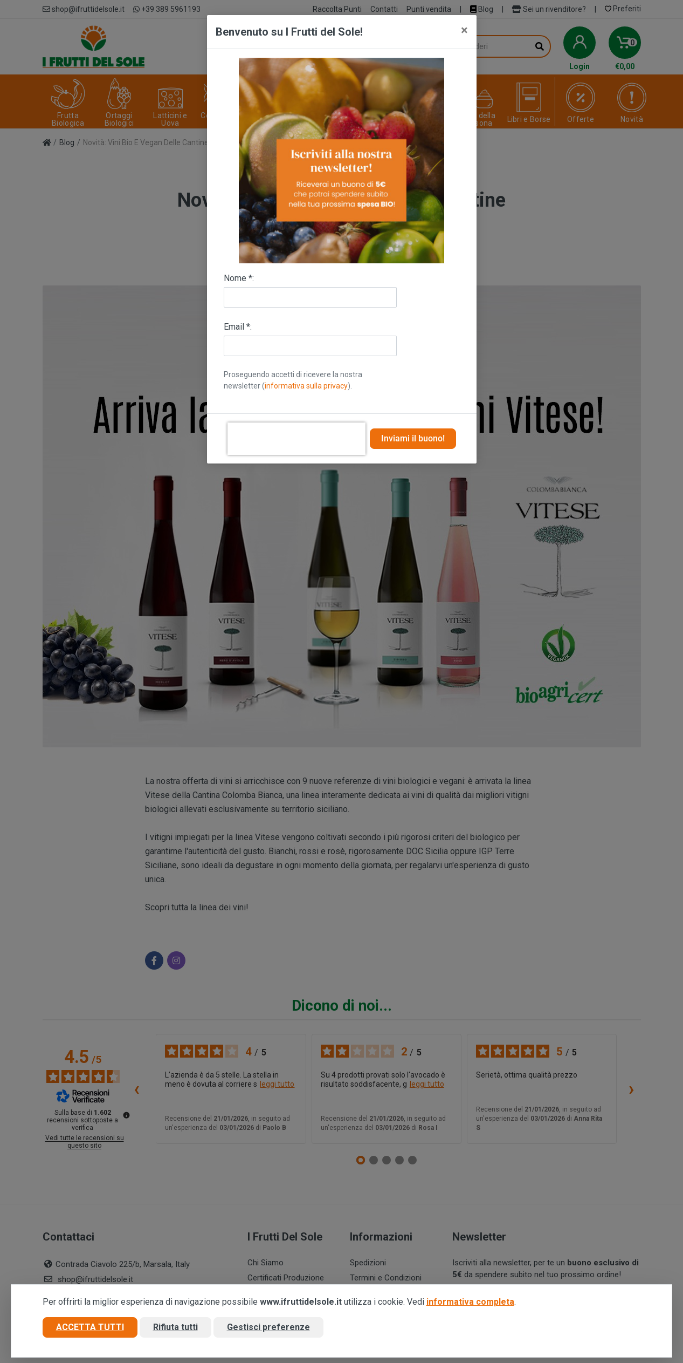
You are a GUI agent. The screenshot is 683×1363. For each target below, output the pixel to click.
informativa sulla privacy (306, 385)
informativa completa (470, 1302)
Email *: (238, 327)
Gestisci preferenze (268, 1327)
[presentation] (296, 438)
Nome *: (239, 278)
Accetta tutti (90, 1327)
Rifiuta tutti (175, 1327)
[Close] (464, 30)
